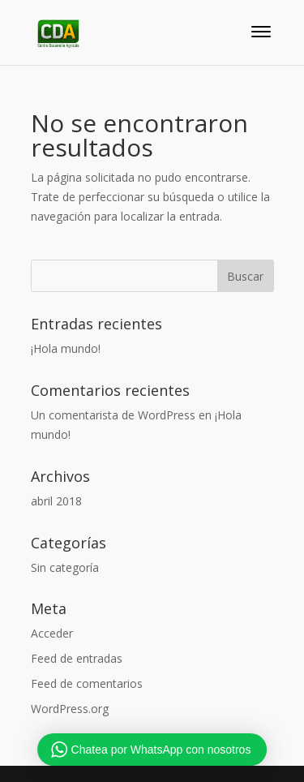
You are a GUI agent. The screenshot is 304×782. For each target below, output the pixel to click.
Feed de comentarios (87, 683)
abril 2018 (56, 501)
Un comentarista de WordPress (113, 415)
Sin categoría (65, 567)
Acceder (52, 633)
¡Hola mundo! (66, 348)
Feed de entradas (76, 658)
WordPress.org (70, 708)
